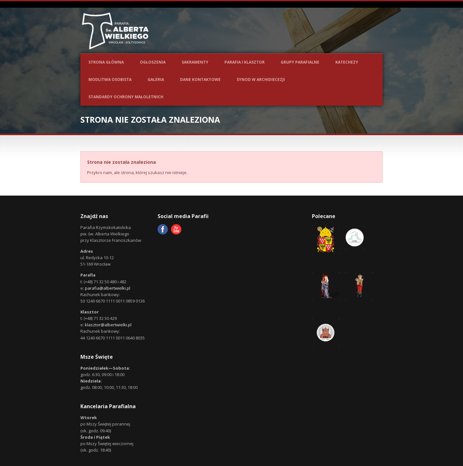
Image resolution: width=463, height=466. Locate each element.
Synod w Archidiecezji (261, 79)
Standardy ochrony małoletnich (125, 97)
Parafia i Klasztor (244, 62)
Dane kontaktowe (200, 79)
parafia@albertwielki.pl (107, 288)
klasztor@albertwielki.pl (108, 325)
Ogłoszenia (153, 62)
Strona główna (106, 62)
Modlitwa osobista (110, 79)
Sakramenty (195, 62)
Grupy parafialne (300, 62)
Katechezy (346, 62)
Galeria (156, 79)
